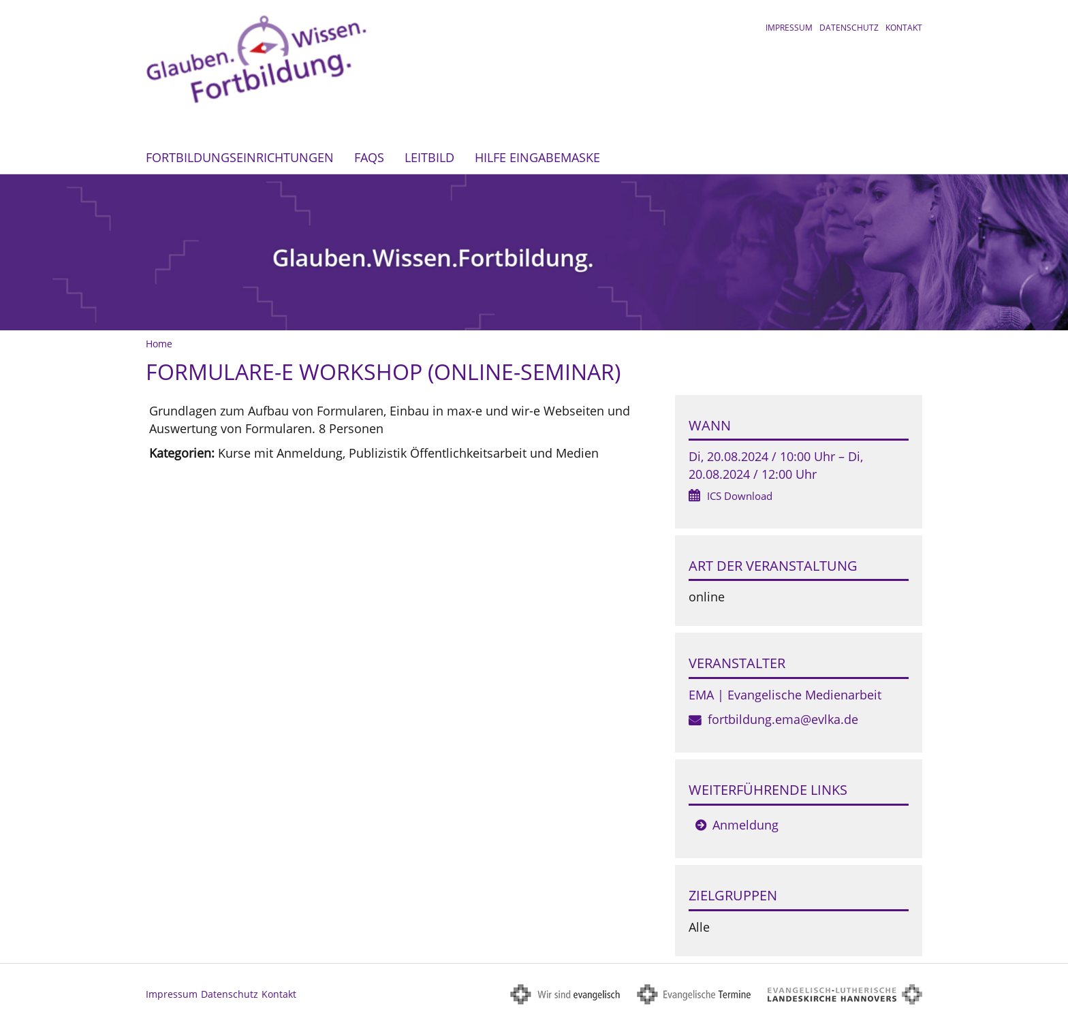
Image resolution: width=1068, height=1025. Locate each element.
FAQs (369, 157)
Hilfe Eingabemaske (537, 157)
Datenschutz (849, 27)
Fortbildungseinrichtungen (240, 157)
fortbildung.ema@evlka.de (783, 719)
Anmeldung (745, 825)
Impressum (789, 27)
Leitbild (429, 157)
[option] (534, 252)
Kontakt (903, 27)
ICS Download (739, 496)
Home (159, 343)
